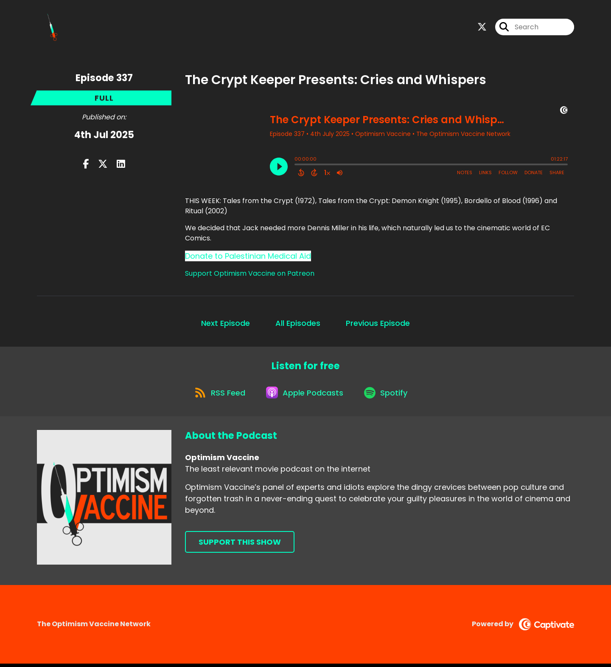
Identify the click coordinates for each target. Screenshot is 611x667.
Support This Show (240, 545)
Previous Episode (378, 324)
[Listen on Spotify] (388, 395)
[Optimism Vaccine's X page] (482, 27)
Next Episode (225, 324)
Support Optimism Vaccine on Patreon (249, 274)
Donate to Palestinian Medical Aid (248, 257)
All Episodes (297, 324)
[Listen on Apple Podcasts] (305, 395)
